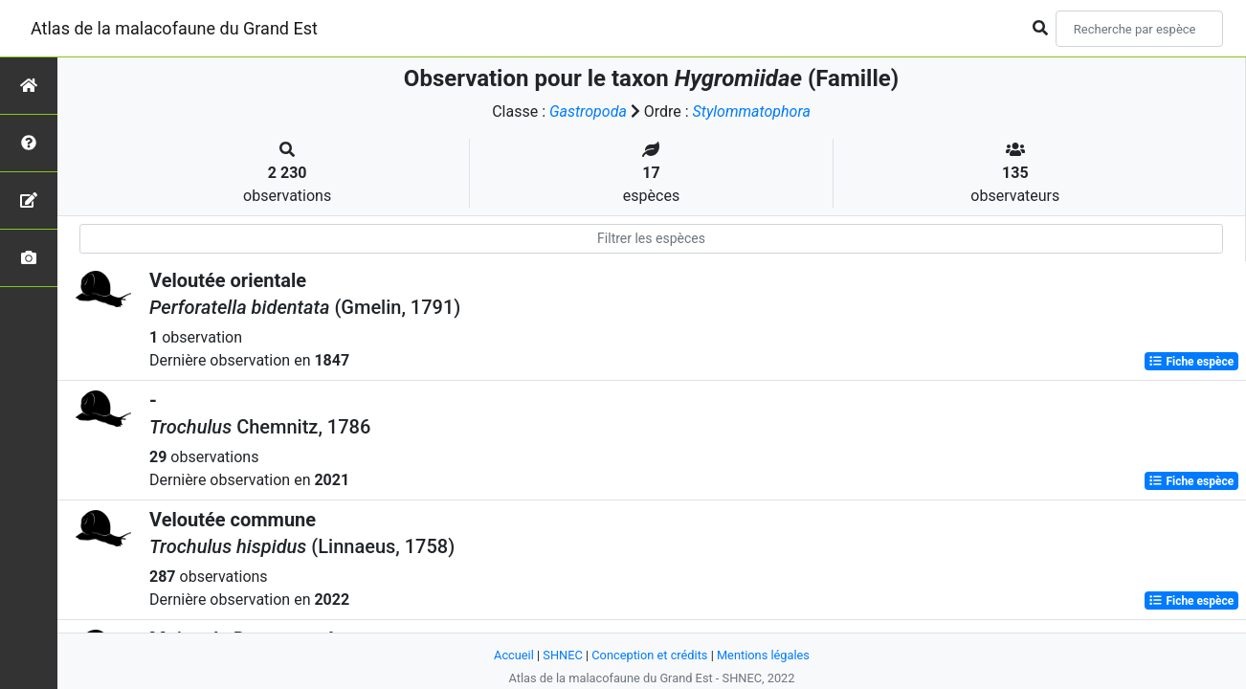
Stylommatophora (752, 111)
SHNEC (562, 655)
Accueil (514, 655)
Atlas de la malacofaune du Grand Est (174, 28)
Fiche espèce (1191, 361)
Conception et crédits (649, 655)
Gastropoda (588, 111)
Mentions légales (763, 655)
